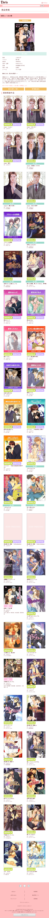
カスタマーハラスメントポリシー (24, 906)
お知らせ (13, 891)
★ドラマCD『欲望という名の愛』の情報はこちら (14, 85)
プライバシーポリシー (24, 902)
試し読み (35, 163)
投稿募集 (35, 891)
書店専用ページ (35, 895)
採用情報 (35, 898)
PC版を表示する (24, 914)
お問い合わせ (13, 895)
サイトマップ (13, 898)
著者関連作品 (25, 20)
